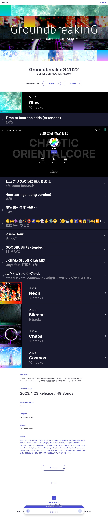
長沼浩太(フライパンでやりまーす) (58, 453)
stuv (33, 450)
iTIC (45, 448)
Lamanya (28, 443)
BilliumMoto (33, 440)
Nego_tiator (48, 443)
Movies (54, 163)
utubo (38, 450)
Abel (21, 440)
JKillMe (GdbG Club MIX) (26, 260)
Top (18, 511)
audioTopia (31, 448)
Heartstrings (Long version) (28, 195)
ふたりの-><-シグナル (23, 274)
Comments (42, 163)
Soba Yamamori (39, 445)
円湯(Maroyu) (70, 450)
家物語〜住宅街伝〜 (21, 208)
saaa (28, 450)
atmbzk (22, 448)
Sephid (30, 445)
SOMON (77, 443)
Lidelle (35, 443)
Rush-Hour (15, 234)
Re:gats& (69, 443)
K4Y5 (83, 440)
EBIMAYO (42, 440)
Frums (49, 440)
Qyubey (62, 443)
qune (80, 448)
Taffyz (60, 445)
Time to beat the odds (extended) (33, 118)
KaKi (21, 443)
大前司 (79, 450)
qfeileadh (73, 448)
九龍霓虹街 (53, 172)
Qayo (56, 443)
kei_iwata (51, 448)
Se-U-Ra (23, 445)
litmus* (58, 448)
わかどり (61, 450)
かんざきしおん (52, 450)
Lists (54, 483)
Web (65, 163)
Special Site (57, 468)
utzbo (54, 152)
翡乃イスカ (42, 453)
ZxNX (83, 445)
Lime (41, 443)
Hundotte (56, 440)
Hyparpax (64, 440)
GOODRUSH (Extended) (25, 247)
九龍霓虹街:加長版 (54, 134)
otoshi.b (65, 448)
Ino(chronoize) (74, 440)
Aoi (26, 440)
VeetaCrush (68, 445)
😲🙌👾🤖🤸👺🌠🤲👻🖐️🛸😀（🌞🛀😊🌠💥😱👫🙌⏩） (54, 221)
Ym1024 (77, 445)
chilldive (39, 448)
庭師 (84, 450)
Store (87, 511)
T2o (55, 445)
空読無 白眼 (29, 453)
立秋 (36, 453)
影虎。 (22, 453)
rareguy (22, 450)
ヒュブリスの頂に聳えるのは (28, 181)
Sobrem (49, 445)
